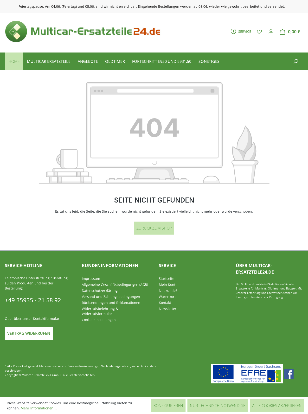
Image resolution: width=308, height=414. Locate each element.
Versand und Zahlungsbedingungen (111, 296)
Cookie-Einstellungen (99, 319)
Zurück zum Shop (154, 228)
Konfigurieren (168, 405)
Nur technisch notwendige (217, 405)
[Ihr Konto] (271, 31)
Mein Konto (168, 284)
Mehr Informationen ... (39, 408)
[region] (154, 6)
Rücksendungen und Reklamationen (111, 302)
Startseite (166, 278)
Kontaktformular (46, 318)
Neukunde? (168, 290)
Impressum (91, 278)
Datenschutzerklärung (100, 290)
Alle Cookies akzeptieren (277, 405)
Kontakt (165, 302)
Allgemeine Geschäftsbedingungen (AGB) (115, 284)
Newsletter (167, 308)
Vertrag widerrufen (28, 333)
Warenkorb (168, 296)
